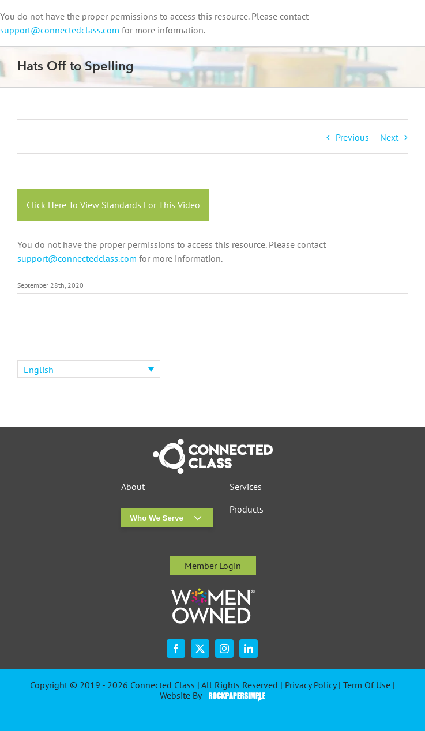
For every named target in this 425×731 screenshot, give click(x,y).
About (133, 486)
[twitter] (200, 648)
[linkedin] (248, 648)
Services (246, 486)
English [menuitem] (39, 369)
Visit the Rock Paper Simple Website (234, 696)
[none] (88, 369)
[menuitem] (88, 369)
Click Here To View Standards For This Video (113, 204)
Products (247, 509)
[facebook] (176, 648)
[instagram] (224, 648)
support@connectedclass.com (59, 30)
